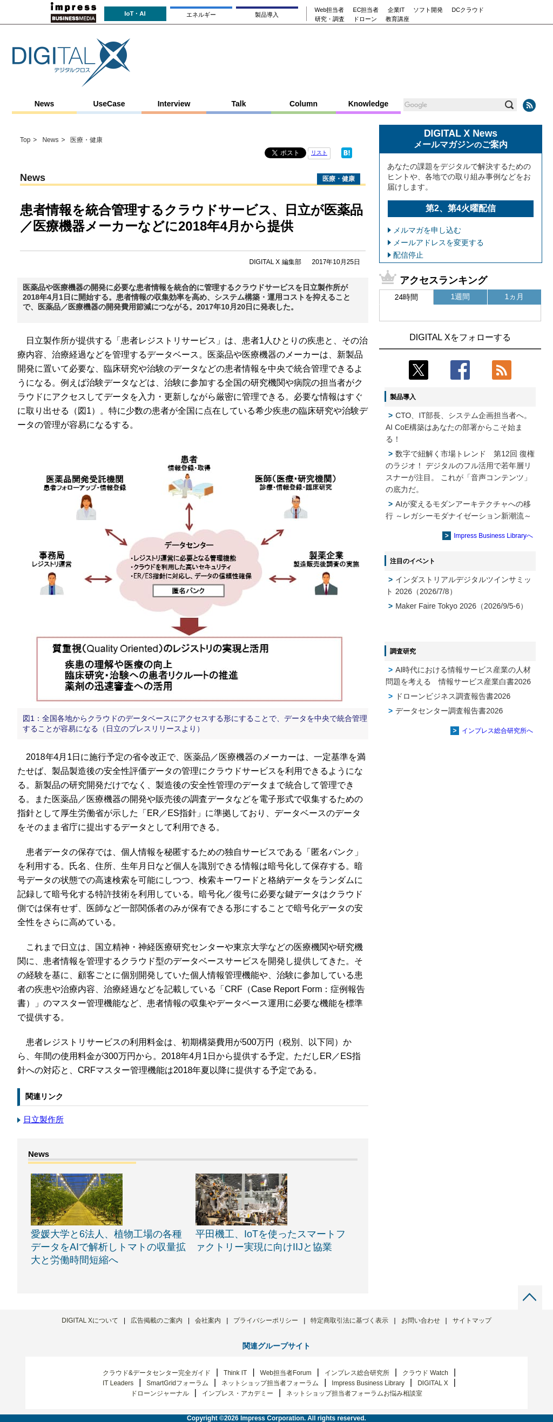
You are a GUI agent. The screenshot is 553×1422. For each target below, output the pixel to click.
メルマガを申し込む (427, 230)
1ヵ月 (514, 296)
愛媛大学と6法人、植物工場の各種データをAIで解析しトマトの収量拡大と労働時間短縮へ (108, 1247)
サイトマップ (472, 1320)
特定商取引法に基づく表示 (349, 1320)
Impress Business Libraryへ (493, 536)
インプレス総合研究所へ (497, 730)
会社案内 (208, 1320)
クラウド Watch (425, 1373)
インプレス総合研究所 (357, 1373)
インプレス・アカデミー (237, 1393)
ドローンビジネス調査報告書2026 (452, 696)
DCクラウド (467, 10)
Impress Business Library (368, 1383)
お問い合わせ (420, 1320)
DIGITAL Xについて (90, 1320)
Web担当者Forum (286, 1373)
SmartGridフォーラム (177, 1383)
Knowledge (368, 103)
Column (303, 103)
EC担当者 (366, 10)
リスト (319, 153)
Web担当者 (330, 10)
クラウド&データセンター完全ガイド (157, 1373)
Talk (239, 103)
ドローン (365, 19)
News (45, 103)
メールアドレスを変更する (438, 242)
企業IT (396, 10)
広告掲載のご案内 (157, 1320)
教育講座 (397, 19)
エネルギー (201, 14)
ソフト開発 (428, 10)
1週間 (460, 296)
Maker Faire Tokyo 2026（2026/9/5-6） (461, 606)
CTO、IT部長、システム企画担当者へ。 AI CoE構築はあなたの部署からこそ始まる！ (458, 427)
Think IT (235, 1373)
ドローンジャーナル (160, 1393)
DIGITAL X (432, 1383)
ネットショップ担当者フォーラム (270, 1383)
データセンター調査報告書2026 (449, 710)
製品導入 (267, 14)
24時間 (407, 297)
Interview (174, 103)
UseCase (109, 103)
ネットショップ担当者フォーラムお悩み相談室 (354, 1393)
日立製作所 (43, 1119)
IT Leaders (118, 1383)
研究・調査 (330, 19)
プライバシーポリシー (265, 1320)
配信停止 (408, 255)
